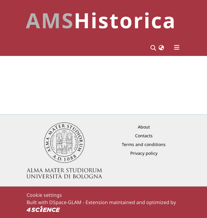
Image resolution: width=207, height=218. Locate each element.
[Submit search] (153, 47)
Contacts (144, 135)
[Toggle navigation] (176, 47)
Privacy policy (143, 153)
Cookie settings (44, 195)
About (144, 127)
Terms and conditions (144, 144)
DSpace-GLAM (65, 202)
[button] (161, 47)
